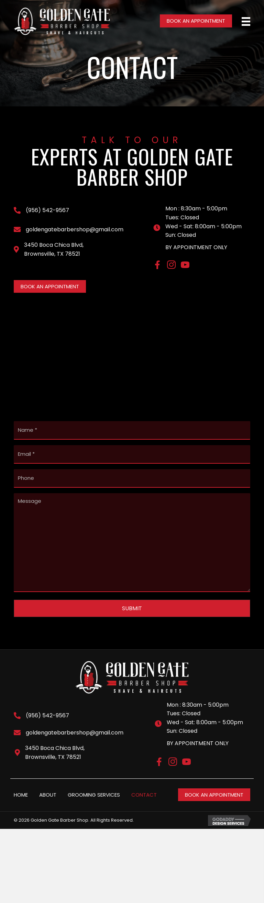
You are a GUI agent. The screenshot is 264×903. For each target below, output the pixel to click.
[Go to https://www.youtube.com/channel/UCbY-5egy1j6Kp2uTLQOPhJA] (185, 266)
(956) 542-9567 (47, 210)
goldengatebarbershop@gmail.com (74, 229)
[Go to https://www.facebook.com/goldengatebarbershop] (157, 266)
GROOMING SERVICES (94, 788)
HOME (21, 788)
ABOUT (47, 788)
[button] (196, 20)
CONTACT (144, 788)
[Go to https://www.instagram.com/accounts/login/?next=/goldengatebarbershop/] (171, 266)
